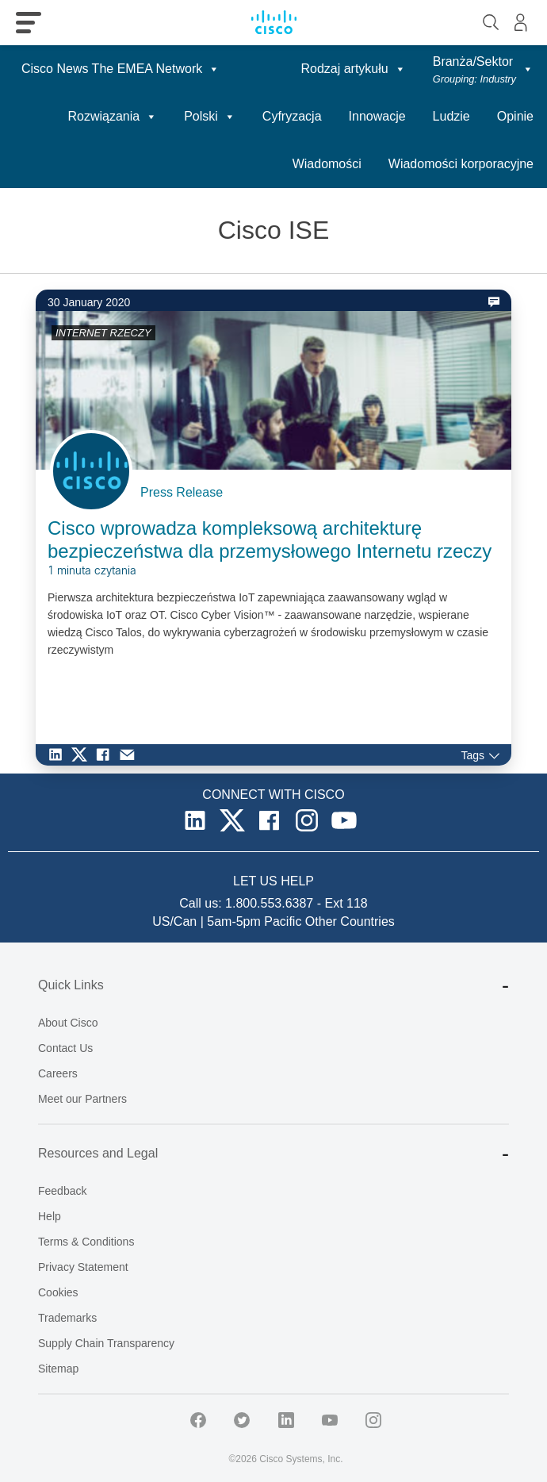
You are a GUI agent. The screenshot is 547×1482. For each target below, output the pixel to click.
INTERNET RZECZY (103, 333)
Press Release (181, 492)
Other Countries (350, 921)
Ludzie (451, 116)
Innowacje (377, 116)
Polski (209, 116)
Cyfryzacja (292, 116)
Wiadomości (327, 164)
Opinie (515, 116)
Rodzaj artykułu (352, 68)
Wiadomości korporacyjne (461, 164)
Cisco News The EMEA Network (120, 68)
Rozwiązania (112, 116)
